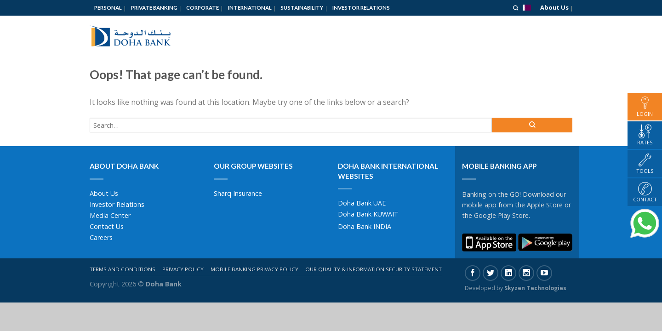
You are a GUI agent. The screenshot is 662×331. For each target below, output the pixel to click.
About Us (554, 7)
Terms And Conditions (122, 269)
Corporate (202, 8)
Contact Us (107, 226)
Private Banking (154, 8)
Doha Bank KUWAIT (368, 214)
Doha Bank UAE (362, 203)
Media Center (110, 215)
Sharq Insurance (238, 193)
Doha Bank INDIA (364, 226)
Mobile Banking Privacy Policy (254, 269)
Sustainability (301, 8)
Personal (108, 8)
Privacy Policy (183, 269)
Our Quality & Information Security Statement (373, 269)
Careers (101, 237)
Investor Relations (361, 8)
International (250, 8)
